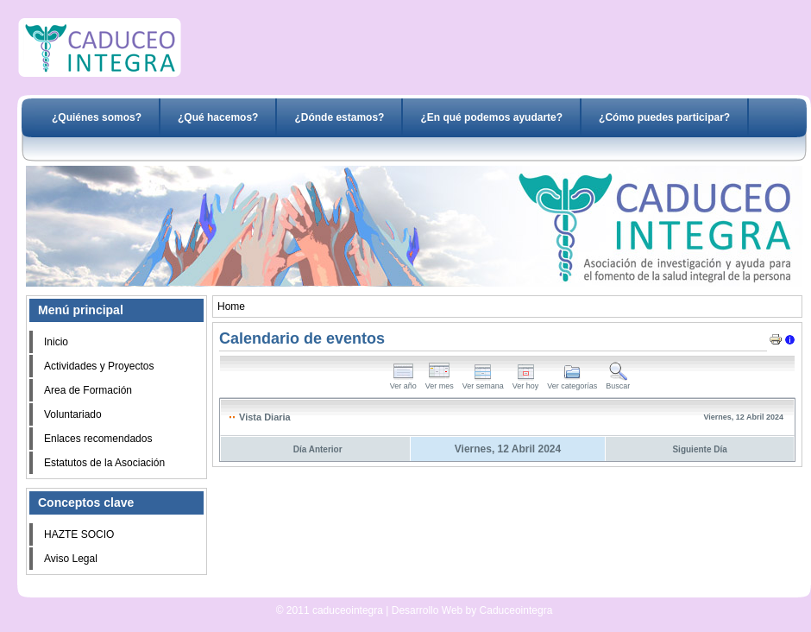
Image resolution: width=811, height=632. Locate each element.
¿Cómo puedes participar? (664, 117)
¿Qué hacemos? (218, 117)
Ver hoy (525, 382)
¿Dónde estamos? (339, 117)
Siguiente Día (699, 449)
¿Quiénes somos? (96, 117)
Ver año (403, 382)
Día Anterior (318, 449)
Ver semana (483, 382)
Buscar (618, 382)
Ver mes (439, 382)
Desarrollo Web (369, 591)
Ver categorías (572, 382)
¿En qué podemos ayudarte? (491, 117)
